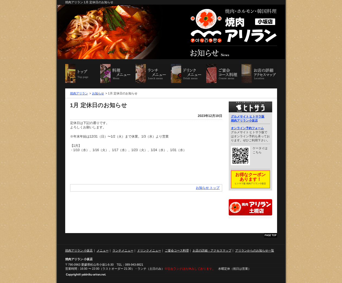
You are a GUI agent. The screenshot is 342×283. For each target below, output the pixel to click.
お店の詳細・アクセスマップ (259, 73)
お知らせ (98, 93)
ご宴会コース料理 (223, 73)
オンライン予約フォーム (247, 128)
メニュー (103, 250)
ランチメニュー (153, 73)
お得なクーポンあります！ (250, 179)
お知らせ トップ (207, 188)
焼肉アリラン (79, 93)
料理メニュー (118, 73)
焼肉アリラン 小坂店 (83, 73)
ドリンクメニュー (188, 73)
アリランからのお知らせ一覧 (254, 250)
